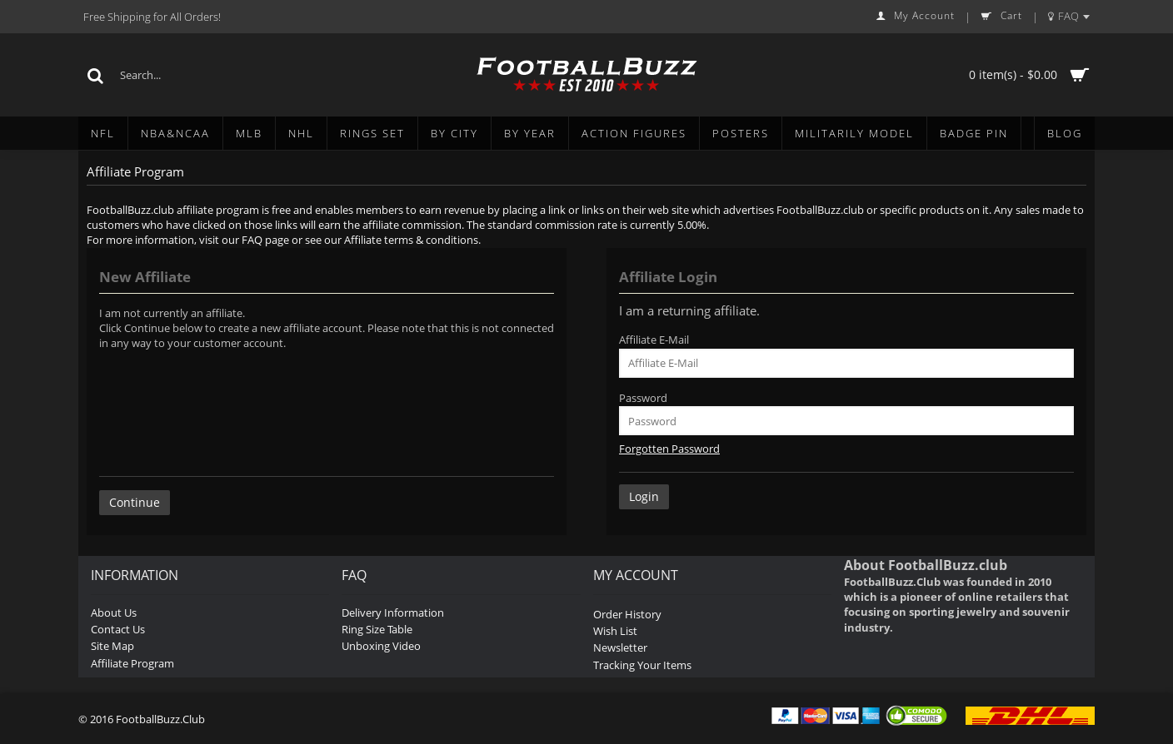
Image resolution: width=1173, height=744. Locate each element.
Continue (134, 502)
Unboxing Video (381, 645)
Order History (627, 614)
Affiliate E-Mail (654, 339)
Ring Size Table (377, 629)
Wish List (615, 630)
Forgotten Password (669, 448)
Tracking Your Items (642, 664)
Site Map (112, 645)
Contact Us (118, 629)
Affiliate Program (132, 663)
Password (643, 397)
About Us (114, 612)
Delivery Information (393, 612)
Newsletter (620, 647)
